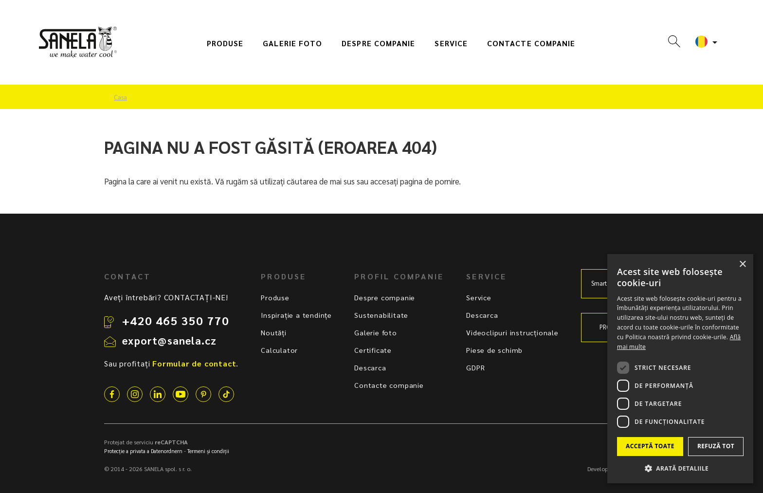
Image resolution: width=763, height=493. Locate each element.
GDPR (475, 367)
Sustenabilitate (381, 314)
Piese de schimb (494, 350)
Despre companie (378, 43)
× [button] (742, 264)
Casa (120, 97)
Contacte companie (531, 43)
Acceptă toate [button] (650, 446)
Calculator (279, 350)
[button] (680, 468)
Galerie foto (292, 43)
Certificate (373, 350)
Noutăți (274, 332)
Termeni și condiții (208, 451)
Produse (225, 43)
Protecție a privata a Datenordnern (143, 451)
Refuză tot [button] (715, 446)
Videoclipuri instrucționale (512, 332)
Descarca (370, 367)
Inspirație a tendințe (296, 314)
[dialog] (680, 368)
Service (451, 43)
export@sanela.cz (169, 340)
